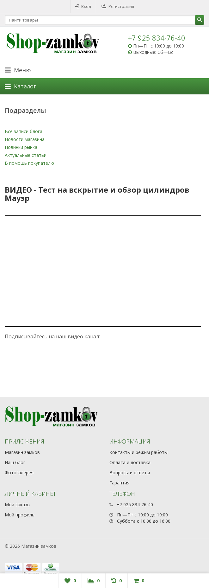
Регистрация (117, 6)
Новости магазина (25, 139)
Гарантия (119, 483)
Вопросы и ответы (129, 473)
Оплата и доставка (130, 462)
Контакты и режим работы (138, 452)
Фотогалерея (19, 473)
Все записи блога (23, 131)
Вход (83, 6)
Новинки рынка (21, 147)
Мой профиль (19, 515)
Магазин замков (22, 452)
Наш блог (15, 462)
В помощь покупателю (29, 163)
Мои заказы (17, 505)
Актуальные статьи (25, 155)
